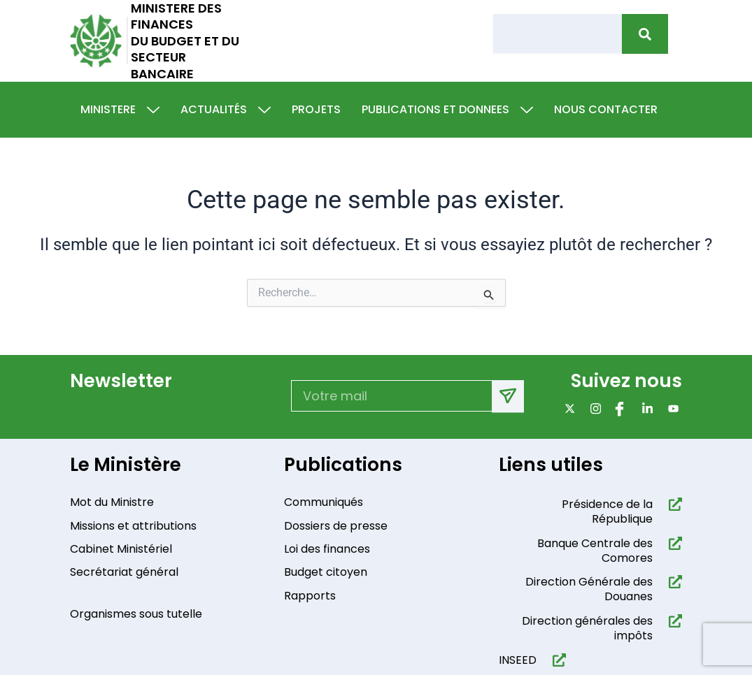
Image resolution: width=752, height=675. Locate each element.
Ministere (119, 109)
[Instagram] (593, 408)
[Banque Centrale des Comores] (672, 546)
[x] (567, 408)
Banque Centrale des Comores (595, 554)
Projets (316, 109)
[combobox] (557, 33)
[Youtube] (670, 408)
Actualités (225, 109)
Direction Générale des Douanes (589, 592)
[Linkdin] (645, 408)
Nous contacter (606, 109)
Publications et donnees (447, 109)
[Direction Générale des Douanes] (672, 585)
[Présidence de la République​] (672, 507)
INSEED (518, 663)
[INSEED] (556, 662)
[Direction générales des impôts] (672, 624)
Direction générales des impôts (587, 631)
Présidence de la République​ (607, 515)
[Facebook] (619, 408)
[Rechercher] (645, 34)
